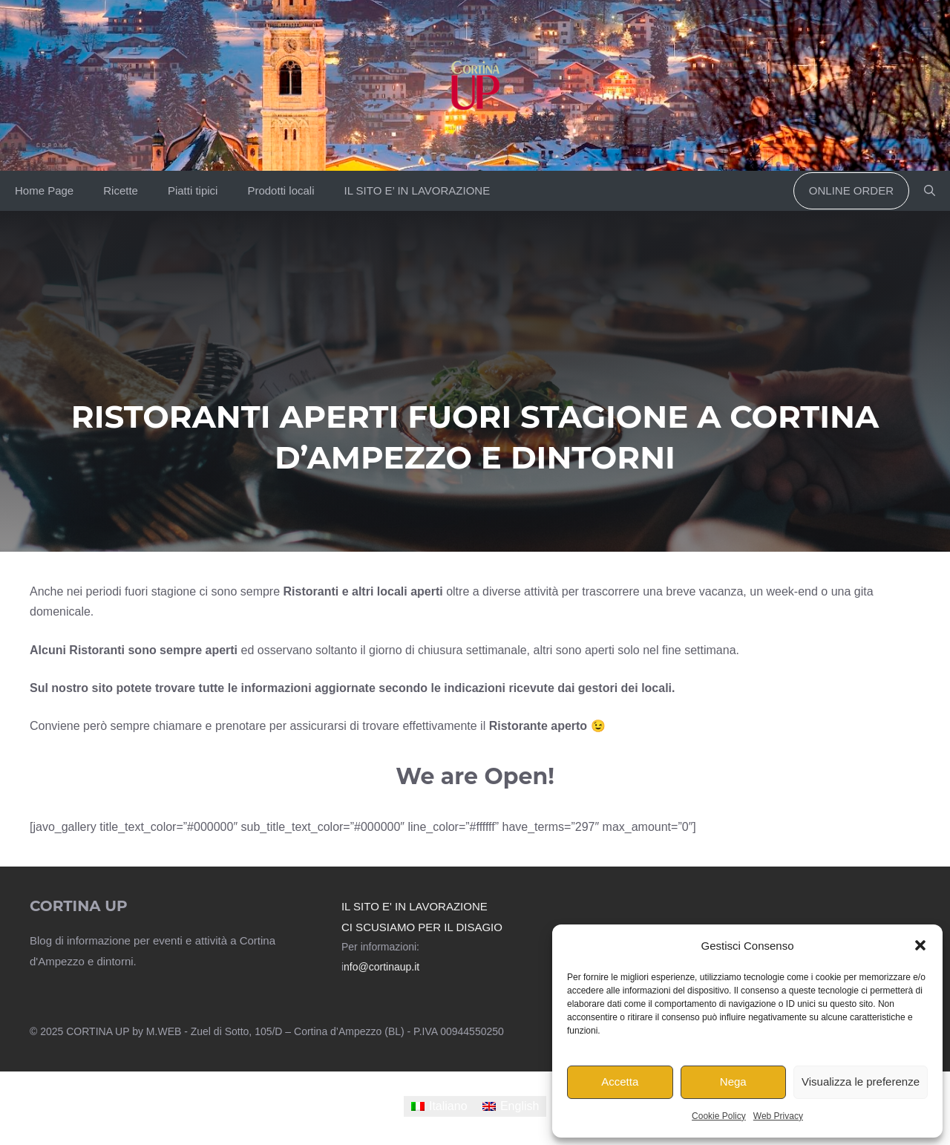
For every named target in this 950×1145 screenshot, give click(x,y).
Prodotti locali (280, 190)
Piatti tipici (193, 190)
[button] (920, 945)
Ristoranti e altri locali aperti (363, 591)
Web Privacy (778, 1116)
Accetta (619, 1081)
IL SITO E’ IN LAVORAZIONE (417, 190)
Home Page (44, 190)
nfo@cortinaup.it (381, 967)
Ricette (120, 190)
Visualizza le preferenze (861, 1081)
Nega (733, 1081)
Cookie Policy (719, 1116)
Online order (851, 190)
